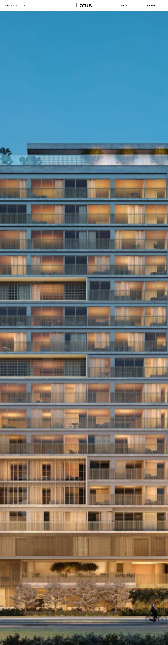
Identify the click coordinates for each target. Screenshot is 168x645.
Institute (125, 5)
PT (164, 5)
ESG (138, 5)
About (26, 5)
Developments (10, 5)
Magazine (151, 5)
